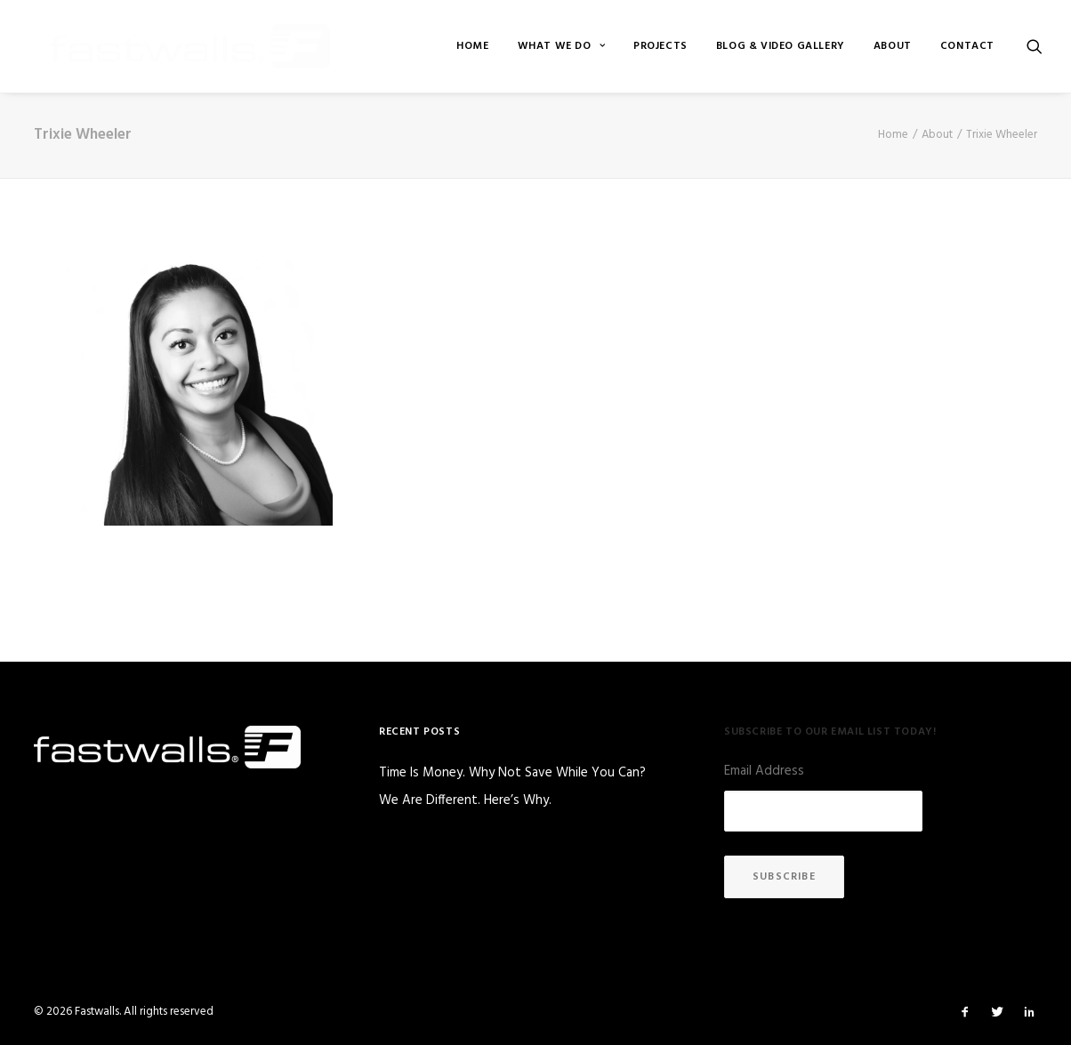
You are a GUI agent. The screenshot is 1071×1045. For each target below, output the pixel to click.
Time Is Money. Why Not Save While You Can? (512, 773)
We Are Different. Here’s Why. (465, 801)
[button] (1035, 46)
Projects (660, 46)
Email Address (764, 771)
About (893, 46)
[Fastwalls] (168, 46)
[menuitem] (472, 46)
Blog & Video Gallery (780, 46)
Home (472, 46)
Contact (967, 46)
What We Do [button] (561, 46)
